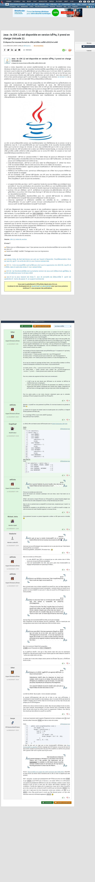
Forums (8, 1)
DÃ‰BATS (59, 6)
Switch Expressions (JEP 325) (59, 423)
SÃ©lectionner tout (65, 429)
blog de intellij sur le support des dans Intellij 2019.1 (46, 771)
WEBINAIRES (24, 6)
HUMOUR (75, 6)
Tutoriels (16, 1)
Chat (35, 1)
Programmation (66, 4)
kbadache (12, 534)
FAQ (23, 1)
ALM (36, 4)
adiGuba (13, 405)
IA (32, 4)
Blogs (29, 1)
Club (71, 1)
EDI (59, 4)
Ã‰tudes (59, 1)
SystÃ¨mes (91, 4)
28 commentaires (38, 46)
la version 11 (62, 77)
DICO (69, 6)
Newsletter (43, 1)
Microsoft (41, 4)
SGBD (73, 4)
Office (78, 4)
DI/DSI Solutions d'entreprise (17, 4)
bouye (12, 718)
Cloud (28, 4)
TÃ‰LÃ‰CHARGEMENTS (41, 6)
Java (47, 4)
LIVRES (31, 6)
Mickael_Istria (13, 516)
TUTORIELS (12, 6)
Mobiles (84, 4)
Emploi (51, 1)
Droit (66, 1)
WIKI (65, 6)
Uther (13, 332)
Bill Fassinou (27, 46)
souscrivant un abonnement (41, 286)
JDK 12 (12, 239)
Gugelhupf (12, 424)
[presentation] (49, 368)
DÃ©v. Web (53, 4)
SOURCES (52, 6)
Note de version (21, 239)
